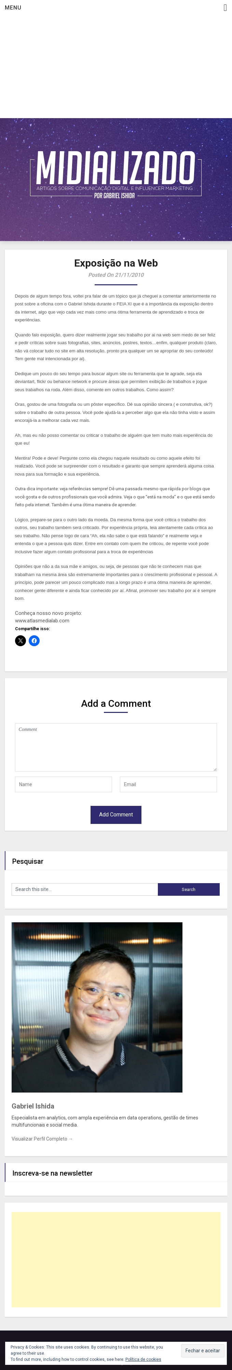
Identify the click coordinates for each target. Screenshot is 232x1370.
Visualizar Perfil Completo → (42, 1139)
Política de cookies (143, 1359)
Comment (116, 747)
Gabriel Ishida (33, 1106)
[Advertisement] (116, 67)
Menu (13, 7)
